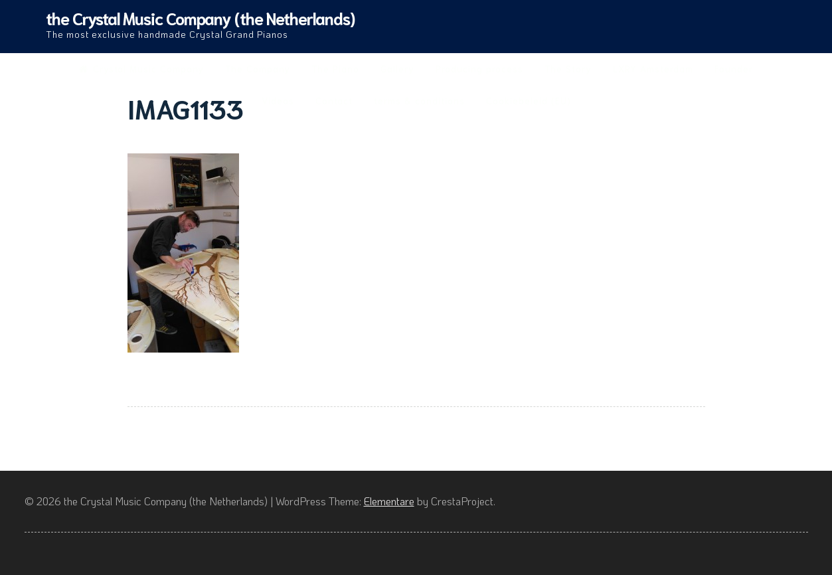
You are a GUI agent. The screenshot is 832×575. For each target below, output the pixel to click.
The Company (257, 68)
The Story (568, 68)
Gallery (397, 68)
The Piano (335, 68)
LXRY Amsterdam (653, 68)
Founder (733, 68)
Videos (278, 100)
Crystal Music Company (141, 68)
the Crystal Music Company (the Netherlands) (200, 18)
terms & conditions (419, 100)
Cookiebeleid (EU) (528, 100)
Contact (334, 100)
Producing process (479, 68)
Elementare (389, 501)
